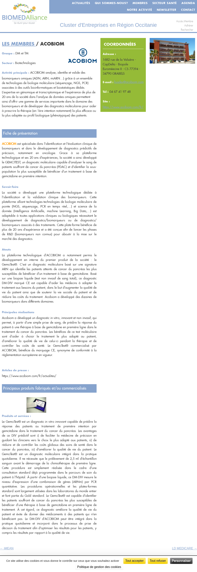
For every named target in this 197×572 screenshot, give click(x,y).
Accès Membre (184, 21)
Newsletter (166, 10)
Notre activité (139, 10)
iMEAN (6, 548)
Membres (140, 3)
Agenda (188, 3)
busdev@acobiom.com (129, 82)
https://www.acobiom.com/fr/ (123, 107)
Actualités (81, 3)
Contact (188, 10)
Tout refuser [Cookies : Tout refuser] (158, 560)
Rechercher (187, 30)
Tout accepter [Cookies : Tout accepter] (134, 560)
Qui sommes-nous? (111, 3)
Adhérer (188, 25)
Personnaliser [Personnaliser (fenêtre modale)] (181, 560)
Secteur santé (164, 3)
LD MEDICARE (184, 548)
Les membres (19, 44)
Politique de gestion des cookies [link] (99, 567)
